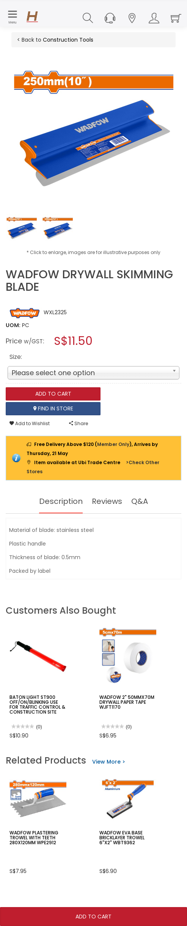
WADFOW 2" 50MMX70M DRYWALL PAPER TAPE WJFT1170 (126, 702)
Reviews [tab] (107, 501)
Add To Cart (93, 916)
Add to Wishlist (29, 423)
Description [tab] (61, 501)
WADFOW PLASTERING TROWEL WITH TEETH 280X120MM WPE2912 (33, 837)
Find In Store (53, 408)
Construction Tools (68, 40)
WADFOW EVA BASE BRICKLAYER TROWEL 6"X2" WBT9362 (122, 837)
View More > (108, 761)
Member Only (113, 444)
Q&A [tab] (139, 501)
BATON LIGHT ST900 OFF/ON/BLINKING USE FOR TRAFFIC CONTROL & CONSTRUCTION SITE (37, 705)
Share (78, 423)
